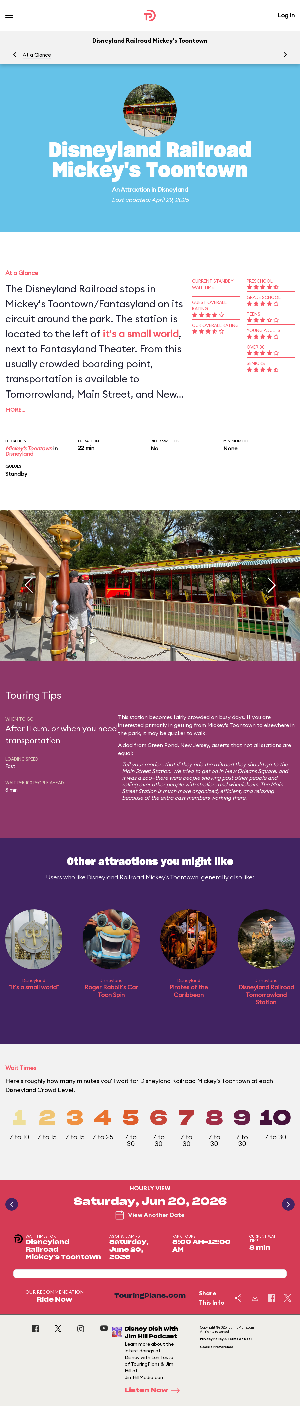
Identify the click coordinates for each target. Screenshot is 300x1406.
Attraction (135, 189)
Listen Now (154, 1391)
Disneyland (172, 189)
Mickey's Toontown (28, 448)
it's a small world (141, 333)
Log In (286, 15)
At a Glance (37, 55)
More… (15, 409)
